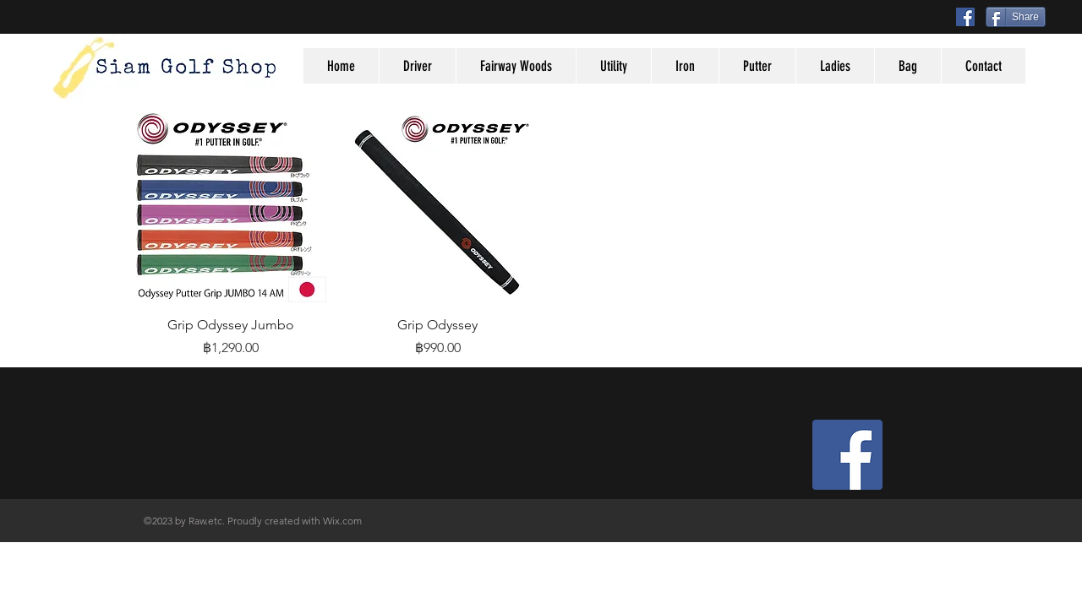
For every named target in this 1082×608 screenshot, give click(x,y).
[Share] (1016, 17)
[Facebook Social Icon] (965, 17)
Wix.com (342, 520)
